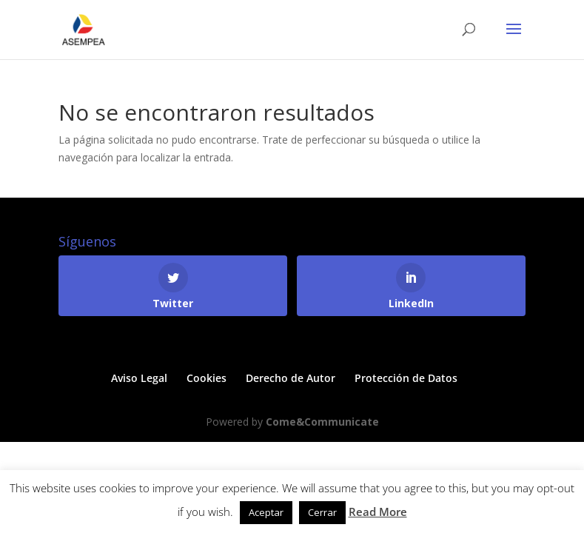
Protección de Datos (406, 378)
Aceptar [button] (266, 512)
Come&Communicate (322, 422)
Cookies (206, 378)
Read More (378, 511)
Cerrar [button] (322, 512)
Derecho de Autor (290, 378)
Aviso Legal (139, 378)
